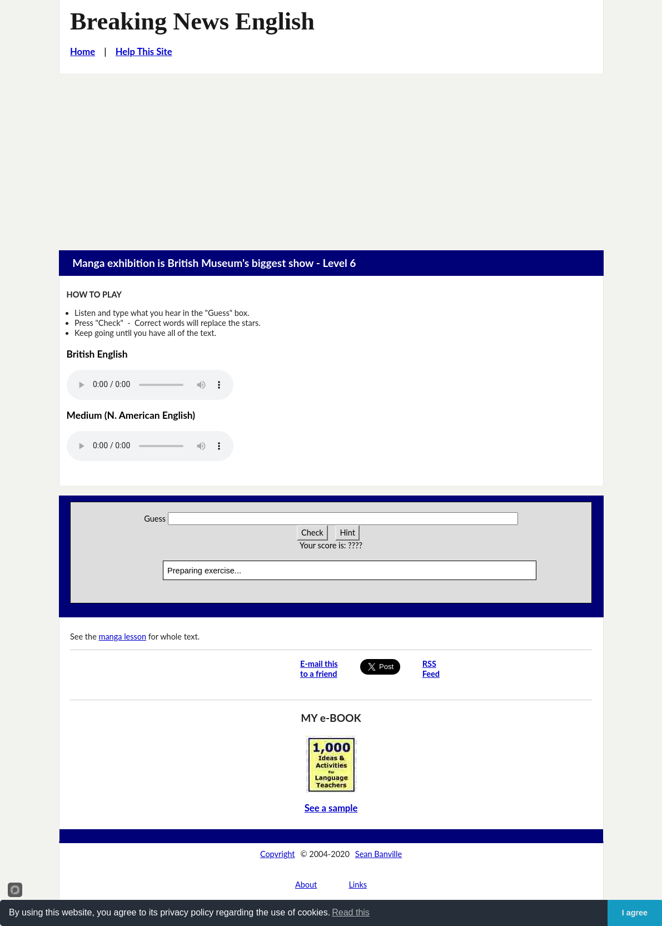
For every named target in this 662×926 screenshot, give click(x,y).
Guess (155, 518)
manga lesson (123, 636)
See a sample (331, 808)
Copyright (277, 854)
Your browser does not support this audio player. (150, 385)
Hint (347, 532)
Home (82, 51)
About (306, 884)
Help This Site (144, 51)
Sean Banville (378, 854)
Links (358, 884)
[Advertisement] (331, 157)
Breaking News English (192, 21)
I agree (635, 912)
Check (312, 532)
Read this (351, 912)
